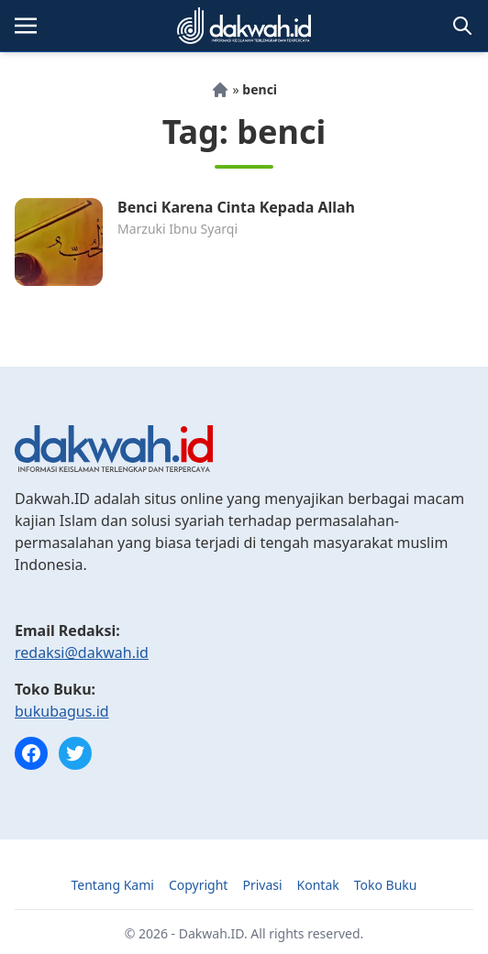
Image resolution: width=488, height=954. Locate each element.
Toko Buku (385, 885)
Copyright (198, 885)
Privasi (262, 885)
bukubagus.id (62, 711)
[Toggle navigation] (25, 25)
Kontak (318, 885)
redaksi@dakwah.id (82, 652)
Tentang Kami (113, 885)
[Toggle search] (462, 25)
